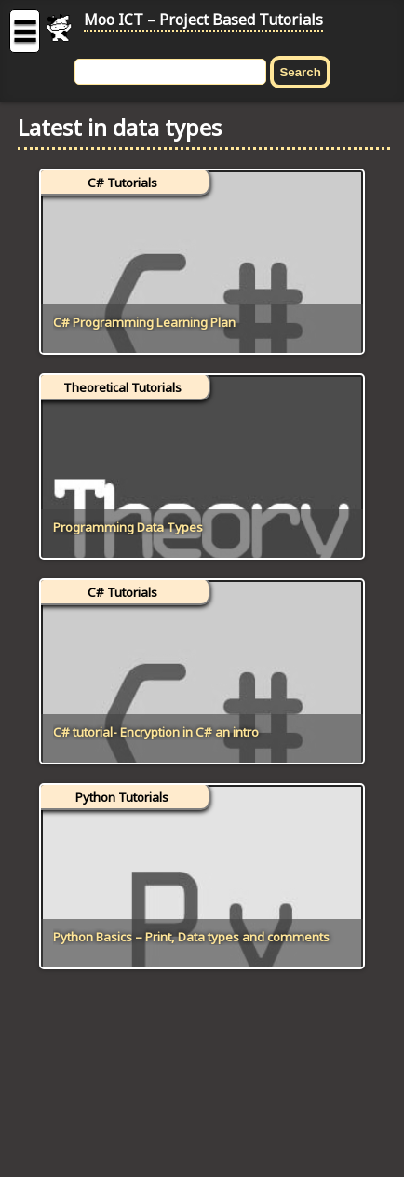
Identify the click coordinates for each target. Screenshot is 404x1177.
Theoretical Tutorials (122, 387)
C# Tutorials (122, 182)
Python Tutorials (121, 797)
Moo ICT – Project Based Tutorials (203, 19)
